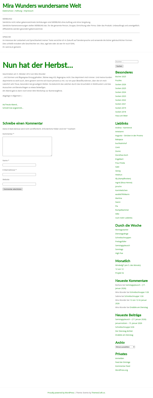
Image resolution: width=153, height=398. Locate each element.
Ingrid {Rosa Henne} (123, 182)
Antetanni (119, 131)
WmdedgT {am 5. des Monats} (128, 265)
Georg (117, 171)
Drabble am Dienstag (139, 307)
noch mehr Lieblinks (123, 218)
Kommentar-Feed (122, 366)
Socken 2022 (120, 100)
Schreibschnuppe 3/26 (124, 327)
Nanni (117, 202)
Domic (118, 151)
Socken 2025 (120, 88)
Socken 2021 (120, 104)
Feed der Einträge (122, 362)
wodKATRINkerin (122, 194)
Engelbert (119, 159)
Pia (116, 206)
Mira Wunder (40, 74)
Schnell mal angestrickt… (13, 108)
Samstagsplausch (122, 245)
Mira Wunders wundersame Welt (42, 6)
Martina (118, 198)
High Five (119, 253)
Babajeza (119, 139)
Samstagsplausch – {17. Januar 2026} (130, 319)
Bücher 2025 (120, 76)
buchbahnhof (121, 143)
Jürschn (118, 186)
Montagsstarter (121, 229)
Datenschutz (8, 11)
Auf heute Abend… (10, 104)
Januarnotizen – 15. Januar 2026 (128, 323)
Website (6, 179)
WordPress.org (121, 370)
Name (6, 160)
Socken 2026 (120, 84)
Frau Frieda (120, 163)
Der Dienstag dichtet (124, 331)
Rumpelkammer (122, 210)
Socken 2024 (120, 92)
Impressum (28, 11)
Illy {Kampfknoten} (123, 178)
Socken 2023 (120, 96)
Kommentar (8, 134)
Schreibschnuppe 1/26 (139, 292)
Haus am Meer (121, 115)
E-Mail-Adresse (10, 170)
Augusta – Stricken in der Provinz (129, 135)
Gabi (117, 167)
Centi (117, 147)
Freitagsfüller (120, 241)
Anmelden (119, 358)
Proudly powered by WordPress (61, 392)
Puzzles (118, 80)
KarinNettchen (121, 190)
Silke (117, 214)
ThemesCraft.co (98, 392)
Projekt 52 (119, 273)
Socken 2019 (120, 108)
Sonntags (119, 249)
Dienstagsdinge (121, 233)
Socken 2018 (120, 112)
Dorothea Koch (121, 155)
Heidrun (118, 174)
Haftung (18, 11)
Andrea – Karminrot (123, 127)
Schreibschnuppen (123, 237)
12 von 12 (119, 269)
